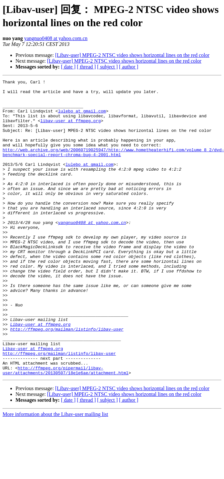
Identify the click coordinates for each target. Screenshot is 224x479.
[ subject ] (107, 66)
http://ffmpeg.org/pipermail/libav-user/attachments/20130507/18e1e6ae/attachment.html (65, 429)
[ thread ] (86, 66)
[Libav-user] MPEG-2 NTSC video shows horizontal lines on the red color (132, 55)
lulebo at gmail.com (82, 118)
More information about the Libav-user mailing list (55, 473)
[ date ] (68, 66)
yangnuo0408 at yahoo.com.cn (55, 38)
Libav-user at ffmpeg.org (40, 374)
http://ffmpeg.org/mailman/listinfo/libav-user (66, 379)
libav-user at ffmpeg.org (70, 129)
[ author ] (128, 66)
